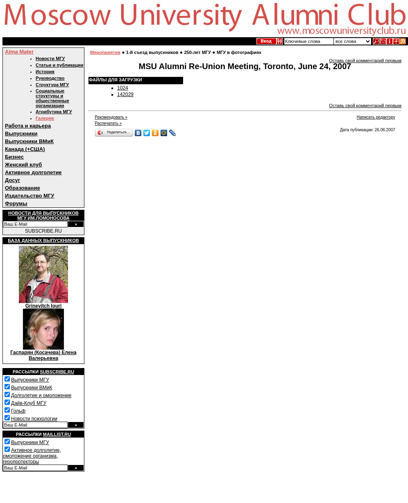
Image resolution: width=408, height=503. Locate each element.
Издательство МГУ (29, 196)
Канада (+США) (25, 149)
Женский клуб (23, 165)
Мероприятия (105, 52)
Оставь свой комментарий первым (365, 60)
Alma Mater (19, 52)
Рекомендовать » (111, 117)
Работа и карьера (28, 126)
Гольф (18, 411)
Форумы (16, 203)
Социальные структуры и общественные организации (52, 98)
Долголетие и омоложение (41, 395)
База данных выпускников (43, 240)
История (45, 71)
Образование (22, 188)
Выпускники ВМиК (29, 141)
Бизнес (14, 157)
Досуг (12, 180)
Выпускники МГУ (30, 380)
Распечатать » (108, 123)
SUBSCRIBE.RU (43, 231)
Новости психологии (34, 419)
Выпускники (21, 133)
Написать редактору (376, 117)
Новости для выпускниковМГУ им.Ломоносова (43, 215)
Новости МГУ (50, 58)
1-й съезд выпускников (152, 52)
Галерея (45, 118)
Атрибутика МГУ (54, 111)
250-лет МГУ (197, 52)
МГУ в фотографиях (239, 52)
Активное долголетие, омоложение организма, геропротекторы (32, 456)
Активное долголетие (33, 172)
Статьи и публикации (59, 65)
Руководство (50, 78)
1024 (122, 88)
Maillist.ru (57, 434)
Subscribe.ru (57, 371)
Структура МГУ (52, 84)
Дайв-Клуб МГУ (28, 403)
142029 (125, 94)
